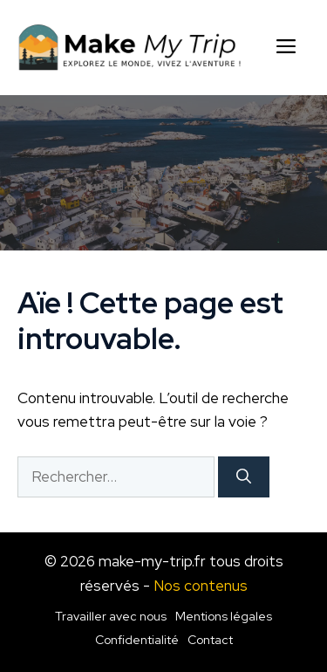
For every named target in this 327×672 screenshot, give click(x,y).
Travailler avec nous (111, 616)
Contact (210, 640)
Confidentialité (137, 640)
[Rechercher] (243, 477)
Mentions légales (223, 616)
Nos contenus (200, 585)
